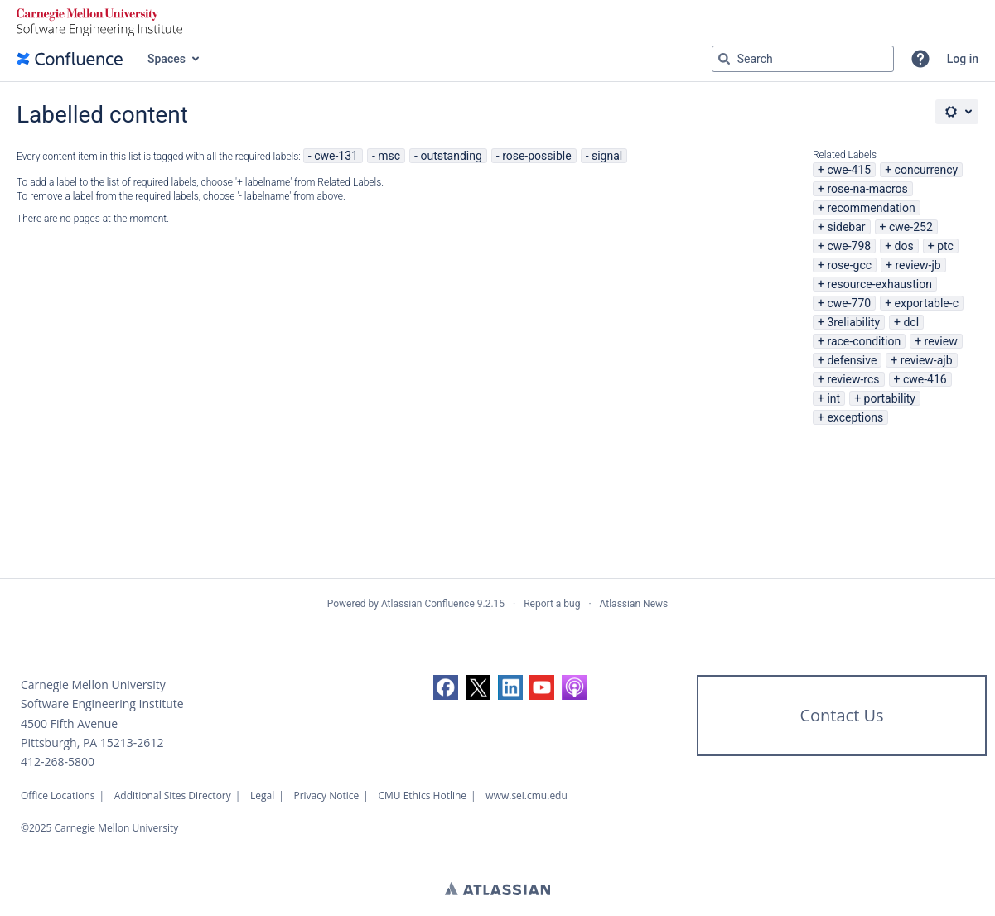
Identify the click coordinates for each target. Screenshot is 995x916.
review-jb (917, 265)
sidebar (846, 227)
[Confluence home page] (69, 59)
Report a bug (552, 604)
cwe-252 (911, 227)
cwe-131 (336, 155)
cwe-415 (849, 169)
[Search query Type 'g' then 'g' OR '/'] (803, 59)
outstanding (450, 155)
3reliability (853, 322)
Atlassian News (634, 604)
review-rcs (853, 379)
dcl (911, 322)
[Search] (724, 58)
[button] (920, 59)
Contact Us (841, 715)
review (941, 341)
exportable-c (927, 303)
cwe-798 (849, 246)
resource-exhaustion (879, 284)
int (833, 398)
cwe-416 (925, 379)
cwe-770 (849, 303)
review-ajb (927, 360)
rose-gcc (849, 265)
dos (904, 246)
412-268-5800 (57, 761)
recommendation (871, 208)
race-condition (864, 341)
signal (607, 155)
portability (889, 398)
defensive (852, 360)
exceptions (855, 417)
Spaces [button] (166, 58)
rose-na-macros (867, 188)
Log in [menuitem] (962, 58)
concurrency (927, 169)
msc (389, 155)
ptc (945, 246)
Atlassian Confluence (428, 604)
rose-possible (537, 155)
